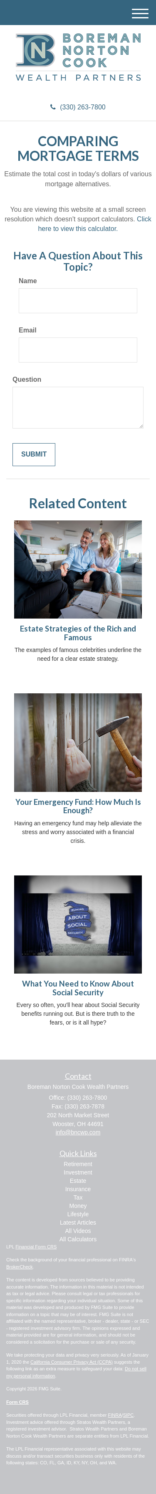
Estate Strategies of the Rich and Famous (78, 633)
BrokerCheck (19, 1266)
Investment (78, 1172)
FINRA (115, 1415)
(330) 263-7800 (77, 107)
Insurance (78, 1189)
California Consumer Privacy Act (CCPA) (71, 1362)
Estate (78, 1180)
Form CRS (17, 1402)
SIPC (128, 1415)
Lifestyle (78, 1214)
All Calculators (78, 1239)
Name (28, 280)
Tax (78, 1197)
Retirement (78, 1164)
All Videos (78, 1231)
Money (78, 1205)
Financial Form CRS (36, 1246)
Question (26, 379)
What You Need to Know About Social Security (78, 988)
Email (28, 330)
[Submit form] (33, 454)
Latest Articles (78, 1222)
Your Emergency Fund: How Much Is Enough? (78, 806)
